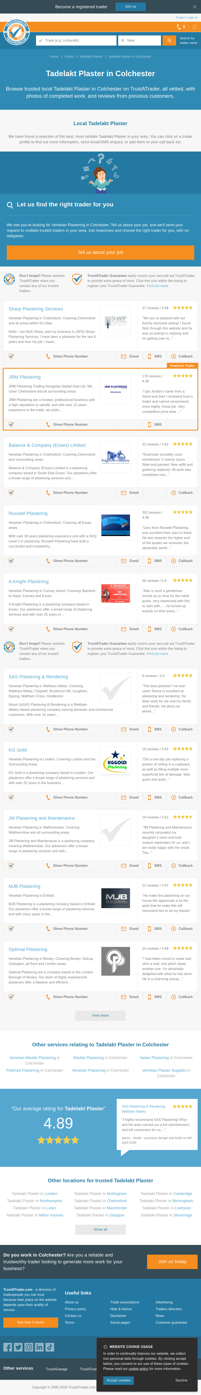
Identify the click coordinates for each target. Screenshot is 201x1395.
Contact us (73, 1316)
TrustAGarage (56, 1369)
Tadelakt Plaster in (35, 1194)
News (160, 1316)
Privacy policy (75, 1309)
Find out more (157, 286)
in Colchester (100, 1058)
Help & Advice (121, 1309)
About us (72, 1302)
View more (100, 1015)
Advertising (164, 1302)
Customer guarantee (171, 1322)
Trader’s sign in (187, 17)
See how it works (30, 1322)
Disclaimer (118, 1316)
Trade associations (124, 1302)
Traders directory (169, 1309)
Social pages (120, 1322)
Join (130, 6)
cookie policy (139, 1369)
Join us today (172, 1261)
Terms (69, 1322)
